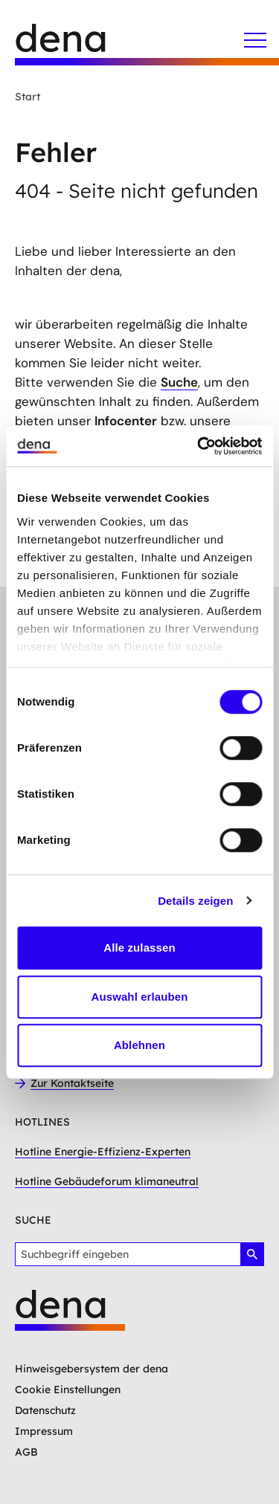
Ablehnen (139, 1045)
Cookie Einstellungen (68, 1389)
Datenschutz (45, 1410)
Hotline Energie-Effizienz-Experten (102, 1151)
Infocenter (125, 421)
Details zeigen (195, 900)
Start (27, 96)
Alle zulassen (139, 947)
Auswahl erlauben (140, 996)
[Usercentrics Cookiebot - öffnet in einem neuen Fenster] (198, 446)
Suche (179, 382)
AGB (26, 1452)
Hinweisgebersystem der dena (91, 1368)
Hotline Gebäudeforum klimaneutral (107, 1181)
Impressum (44, 1431)
